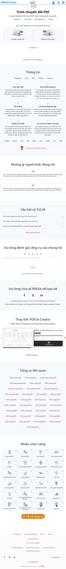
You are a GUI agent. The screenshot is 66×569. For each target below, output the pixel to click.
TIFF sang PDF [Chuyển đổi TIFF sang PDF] (54, 400)
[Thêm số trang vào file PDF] (40, 495)
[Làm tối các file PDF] (40, 506)
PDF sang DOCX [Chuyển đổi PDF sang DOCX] (26, 405)
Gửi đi (33, 267)
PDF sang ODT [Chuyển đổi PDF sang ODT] (25, 416)
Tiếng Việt (56, 557)
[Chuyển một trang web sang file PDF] (56, 485)
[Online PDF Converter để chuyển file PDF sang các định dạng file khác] (48, 35)
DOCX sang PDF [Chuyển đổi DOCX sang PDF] (10, 405)
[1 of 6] (28, 350)
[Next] (65, 337)
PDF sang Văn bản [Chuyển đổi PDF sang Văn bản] (12, 394)
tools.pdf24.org (33, 562)
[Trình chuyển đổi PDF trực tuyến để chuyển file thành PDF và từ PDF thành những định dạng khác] (25, 464)
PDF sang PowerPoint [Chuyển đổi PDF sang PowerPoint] (18, 383)
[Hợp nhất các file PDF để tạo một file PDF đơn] (9, 454)
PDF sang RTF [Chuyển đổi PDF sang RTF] (55, 411)
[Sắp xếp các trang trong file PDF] (40, 485)
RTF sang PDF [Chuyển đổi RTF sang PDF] (41, 411)
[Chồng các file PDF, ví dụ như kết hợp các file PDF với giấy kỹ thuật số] (56, 495)
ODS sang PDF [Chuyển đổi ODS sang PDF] (10, 422)
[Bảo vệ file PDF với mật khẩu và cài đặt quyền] (25, 475)
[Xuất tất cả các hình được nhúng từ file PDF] (9, 475)
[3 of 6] (32, 350)
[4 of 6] (34, 350)
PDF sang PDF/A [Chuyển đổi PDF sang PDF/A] (40, 422)
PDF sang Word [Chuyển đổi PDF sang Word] (30, 378)
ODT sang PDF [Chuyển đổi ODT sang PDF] (11, 416)
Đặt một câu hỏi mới (33, 232)
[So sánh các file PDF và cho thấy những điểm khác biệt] (9, 506)
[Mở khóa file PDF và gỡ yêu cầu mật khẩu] (40, 475)
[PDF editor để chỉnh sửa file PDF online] (56, 454)
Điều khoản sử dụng (33, 547)
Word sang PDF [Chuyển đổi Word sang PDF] (15, 378)
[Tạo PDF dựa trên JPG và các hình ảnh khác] (40, 464)
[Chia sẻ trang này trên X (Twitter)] (33, 295)
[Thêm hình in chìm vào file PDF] (25, 495)
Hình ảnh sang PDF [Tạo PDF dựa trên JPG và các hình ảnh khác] (15, 389)
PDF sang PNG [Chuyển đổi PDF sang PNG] (11, 400)
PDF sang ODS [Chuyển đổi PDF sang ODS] (24, 422)
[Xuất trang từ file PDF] (25, 485)
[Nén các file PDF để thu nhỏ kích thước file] (40, 454)
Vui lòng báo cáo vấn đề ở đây (32, 274)
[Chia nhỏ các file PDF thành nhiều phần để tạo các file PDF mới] (25, 454)
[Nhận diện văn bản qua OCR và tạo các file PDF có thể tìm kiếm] (9, 495)
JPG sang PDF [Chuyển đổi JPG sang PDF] (27, 394)
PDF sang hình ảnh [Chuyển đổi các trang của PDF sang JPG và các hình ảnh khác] (33, 389)
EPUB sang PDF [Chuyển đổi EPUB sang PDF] (55, 422)
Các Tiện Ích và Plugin (33, 543)
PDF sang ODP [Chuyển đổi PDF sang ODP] (54, 416)
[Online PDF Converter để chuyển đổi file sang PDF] (18, 35)
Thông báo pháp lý (17, 547)
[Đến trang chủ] (8, 2)
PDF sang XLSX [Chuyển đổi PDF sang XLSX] (26, 411)
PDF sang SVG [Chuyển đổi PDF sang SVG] (40, 400)
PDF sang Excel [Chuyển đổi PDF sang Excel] (50, 383)
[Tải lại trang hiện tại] (33, 4)
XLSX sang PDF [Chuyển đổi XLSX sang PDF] (11, 411)
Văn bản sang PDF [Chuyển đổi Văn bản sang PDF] (51, 389)
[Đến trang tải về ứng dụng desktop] (53, 2)
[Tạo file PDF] (56, 506)
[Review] (33, 260)
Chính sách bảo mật (49, 547)
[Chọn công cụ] (63, 2)
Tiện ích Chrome (33, 539)
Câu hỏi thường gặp (31, 534)
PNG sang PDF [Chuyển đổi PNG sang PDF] (55, 394)
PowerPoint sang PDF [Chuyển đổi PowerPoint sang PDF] (48, 378)
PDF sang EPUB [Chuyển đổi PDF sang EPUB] (33, 427)
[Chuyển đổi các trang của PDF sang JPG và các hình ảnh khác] (56, 464)
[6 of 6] (38, 350)
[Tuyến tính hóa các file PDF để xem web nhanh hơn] (25, 506)
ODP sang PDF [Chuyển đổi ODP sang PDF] (40, 416)
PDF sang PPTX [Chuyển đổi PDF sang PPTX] (56, 405)
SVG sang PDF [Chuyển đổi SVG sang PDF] (26, 400)
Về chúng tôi (17, 534)
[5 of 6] (36, 350)
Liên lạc (50, 534)
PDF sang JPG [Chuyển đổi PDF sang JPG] (41, 394)
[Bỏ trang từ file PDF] (9, 485)
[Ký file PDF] (9, 464)
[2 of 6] (30, 350)
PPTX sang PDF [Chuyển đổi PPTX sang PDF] (41, 405)
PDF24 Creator (32, 355)
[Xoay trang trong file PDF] (56, 475)
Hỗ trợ (42, 534)
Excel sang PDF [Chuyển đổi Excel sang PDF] (35, 383)
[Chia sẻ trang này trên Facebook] (24, 295)
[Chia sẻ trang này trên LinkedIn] (42, 295)
